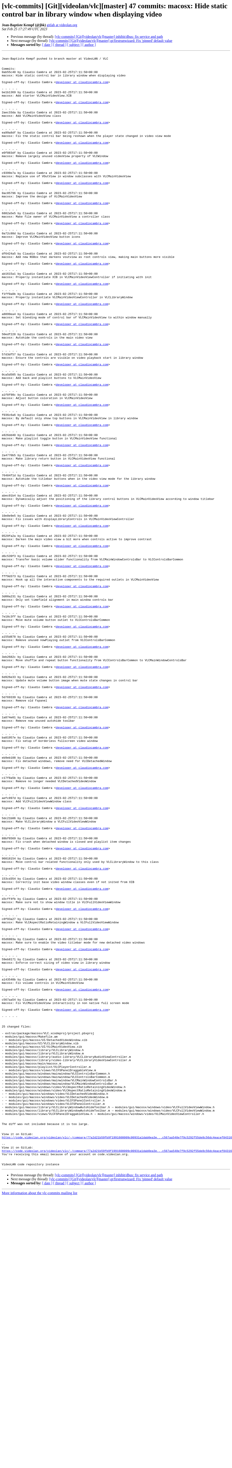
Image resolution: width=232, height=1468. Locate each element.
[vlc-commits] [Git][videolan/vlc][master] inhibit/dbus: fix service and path (109, 37)
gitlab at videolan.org (62, 25)
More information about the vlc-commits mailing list (39, 1415)
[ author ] (89, 45)
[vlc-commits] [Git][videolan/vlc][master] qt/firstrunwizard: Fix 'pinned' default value (110, 41)
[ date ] (47, 45)
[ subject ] (74, 45)
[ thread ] (59, 45)
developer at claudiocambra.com (82, 88)
